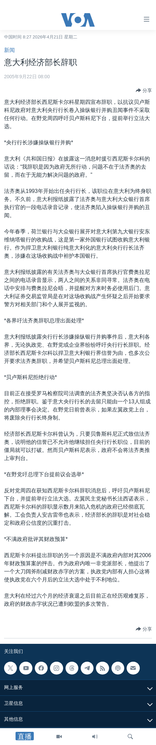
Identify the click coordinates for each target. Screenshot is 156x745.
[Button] (144, 90)
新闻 (9, 50)
